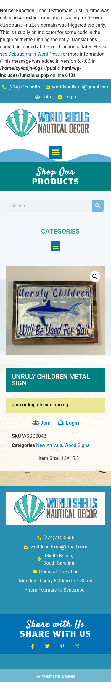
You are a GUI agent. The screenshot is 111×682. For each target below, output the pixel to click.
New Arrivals (49, 445)
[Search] (98, 206)
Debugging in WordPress (34, 54)
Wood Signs (76, 445)
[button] (55, 152)
